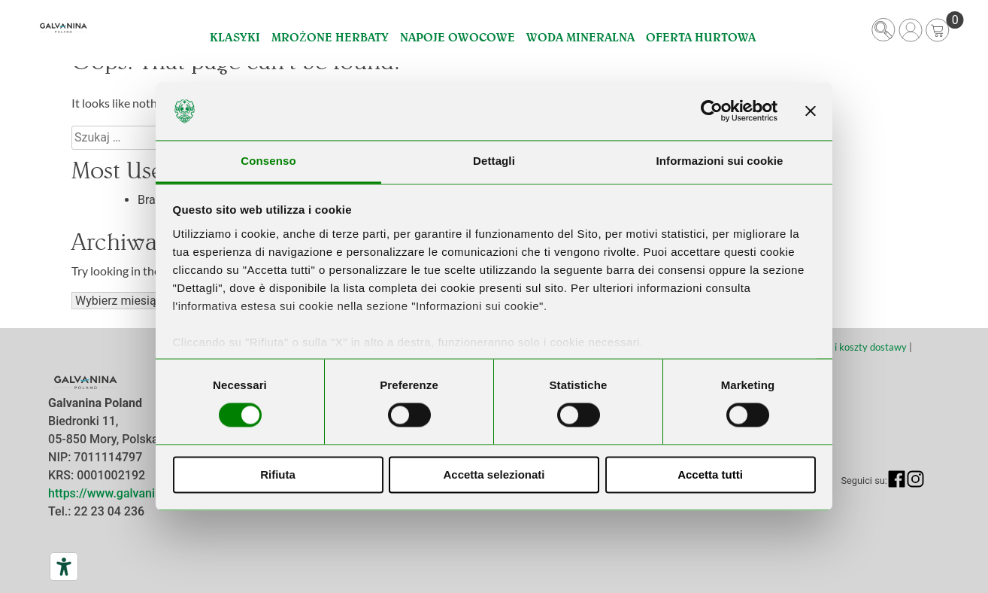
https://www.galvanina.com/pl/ (131, 493)
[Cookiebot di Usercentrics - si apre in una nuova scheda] (711, 111)
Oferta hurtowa (701, 37)
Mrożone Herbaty (330, 37)
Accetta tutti (710, 474)
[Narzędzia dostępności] (64, 566)
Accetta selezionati (493, 474)
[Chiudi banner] (810, 111)
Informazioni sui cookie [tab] (719, 160)
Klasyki (235, 37)
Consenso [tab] (268, 160)
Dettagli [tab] (494, 160)
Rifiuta (277, 474)
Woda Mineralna (580, 37)
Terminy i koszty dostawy (852, 347)
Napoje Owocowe (457, 37)
